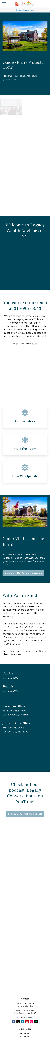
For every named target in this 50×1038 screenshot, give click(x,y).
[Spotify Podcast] (36, 1021)
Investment (25, 1036)
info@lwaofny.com (25, 1017)
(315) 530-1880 (28, 1003)
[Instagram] (31, 1021)
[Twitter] (18, 1021)
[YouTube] (27, 1021)
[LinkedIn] (22, 1021)
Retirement (25, 1033)
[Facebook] (13, 1021)
